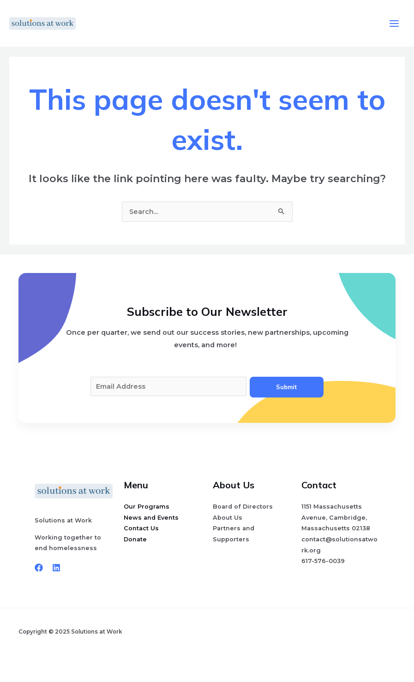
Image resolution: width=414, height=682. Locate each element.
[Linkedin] (56, 567)
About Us (227, 517)
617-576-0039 (323, 560)
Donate (135, 539)
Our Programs (146, 506)
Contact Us (141, 528)
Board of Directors (243, 506)
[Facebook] (39, 567)
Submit (286, 387)
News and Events (151, 517)
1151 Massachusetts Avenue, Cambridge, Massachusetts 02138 (335, 517)
